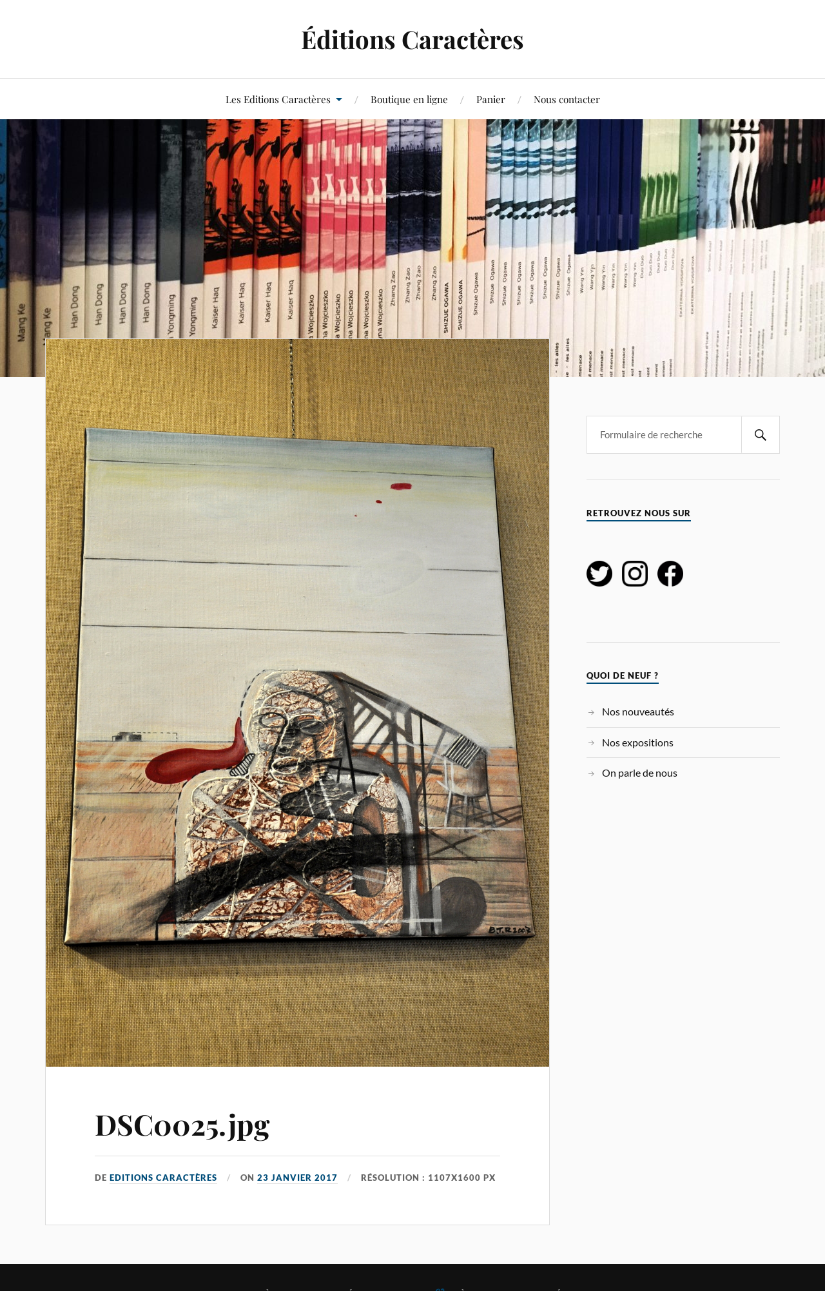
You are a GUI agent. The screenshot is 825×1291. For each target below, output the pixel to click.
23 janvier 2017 (297, 1177)
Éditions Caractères (412, 39)
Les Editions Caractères (278, 99)
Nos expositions (638, 742)
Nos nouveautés (638, 711)
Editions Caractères (163, 1177)
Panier (490, 99)
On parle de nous (639, 772)
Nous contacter (567, 99)
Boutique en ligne (409, 99)
